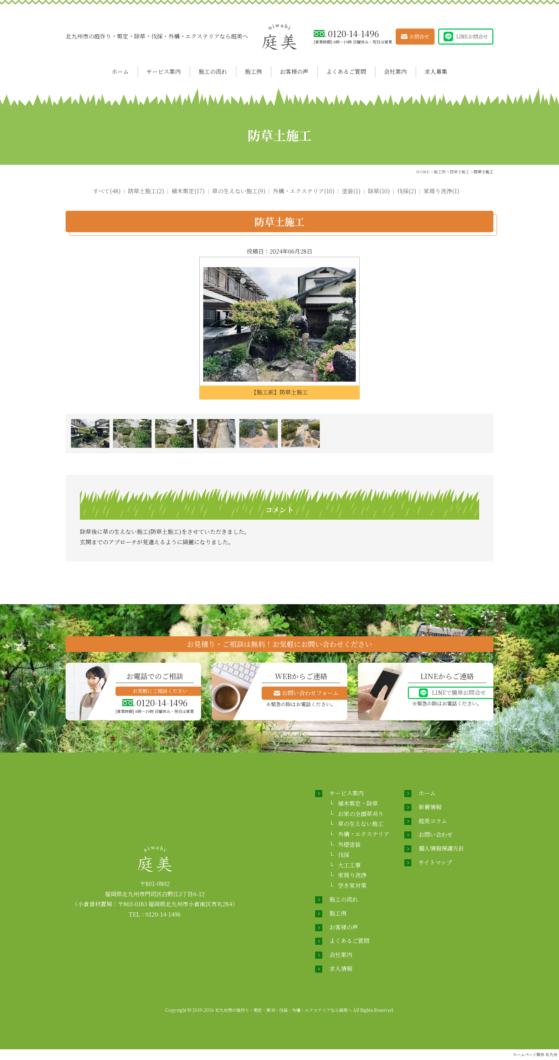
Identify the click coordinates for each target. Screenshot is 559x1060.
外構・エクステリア (363, 834)
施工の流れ (213, 71)
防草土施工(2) (146, 191)
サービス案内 (164, 71)
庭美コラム (433, 821)
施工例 (253, 71)
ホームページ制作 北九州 (535, 1054)
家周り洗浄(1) (442, 191)
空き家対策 (352, 885)
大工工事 (349, 865)
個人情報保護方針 (441, 848)
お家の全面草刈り (361, 814)
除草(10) (379, 191)
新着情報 (430, 807)
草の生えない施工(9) (239, 191)
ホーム (120, 71)
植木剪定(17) (188, 191)
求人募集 (436, 71)
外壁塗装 (349, 844)
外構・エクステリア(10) (304, 191)
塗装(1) (351, 191)
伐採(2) (406, 191)
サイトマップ (435, 862)
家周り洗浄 (352, 875)
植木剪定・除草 (358, 803)
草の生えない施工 (361, 824)
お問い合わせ (436, 834)
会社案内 (395, 71)
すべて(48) (107, 191)
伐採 (343, 855)
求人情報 (340, 968)
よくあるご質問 (346, 71)
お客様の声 (294, 71)
